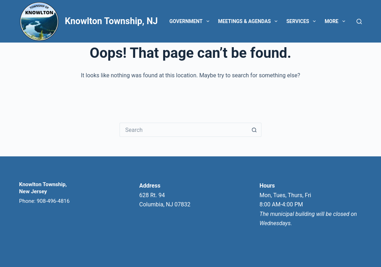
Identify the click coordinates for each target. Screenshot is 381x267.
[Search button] (254, 130)
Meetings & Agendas (249, 21)
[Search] (359, 21)
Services (302, 21)
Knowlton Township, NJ (111, 21)
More (336, 21)
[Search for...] (183, 130)
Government (191, 21)
